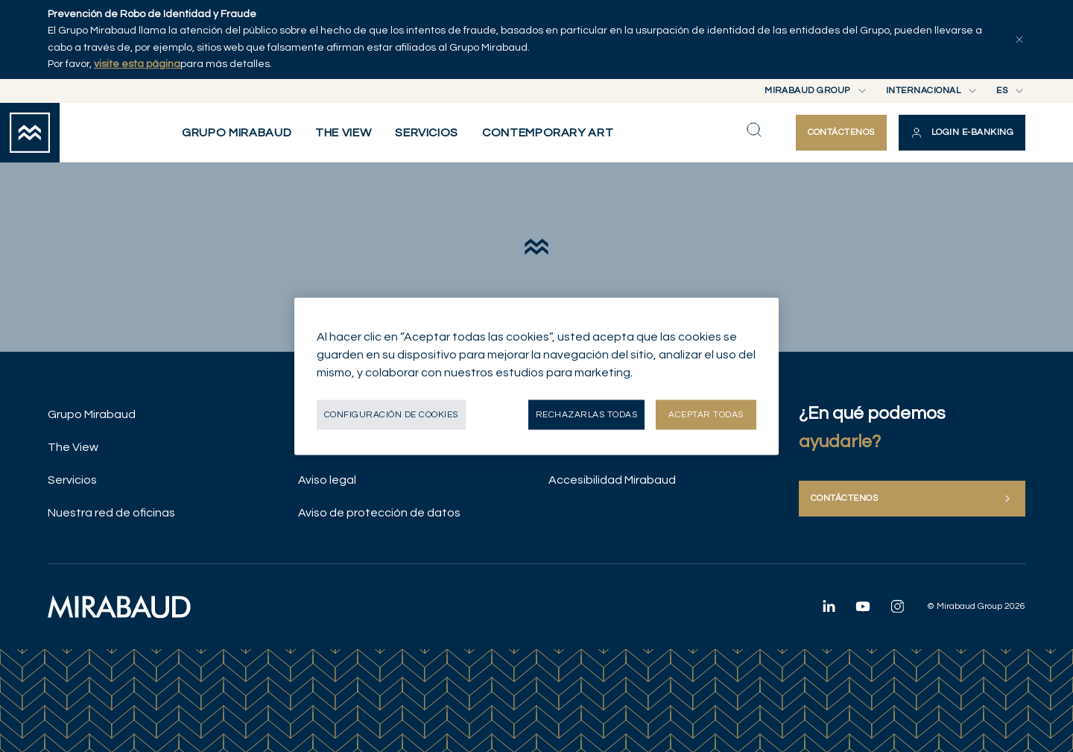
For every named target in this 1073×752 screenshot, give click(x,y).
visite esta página (137, 64)
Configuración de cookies (391, 414)
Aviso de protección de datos (379, 513)
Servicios (72, 480)
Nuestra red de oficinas (111, 513)
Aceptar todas (705, 414)
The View (73, 447)
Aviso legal (327, 480)
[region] (536, 376)
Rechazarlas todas (586, 414)
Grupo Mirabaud (92, 414)
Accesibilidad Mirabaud (612, 480)
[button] (962, 133)
